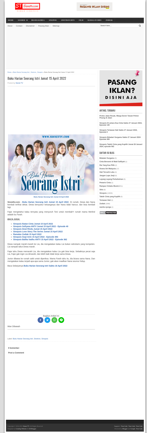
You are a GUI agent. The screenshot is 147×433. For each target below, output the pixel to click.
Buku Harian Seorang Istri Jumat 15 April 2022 (36, 78)
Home (10, 20)
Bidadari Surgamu (106, 158)
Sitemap (56, 26)
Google (132, 429)
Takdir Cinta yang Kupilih (109, 197)
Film (81, 20)
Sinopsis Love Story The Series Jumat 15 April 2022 (38, 231)
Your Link (124, 426)
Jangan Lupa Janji (107, 176)
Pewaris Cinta (105, 183)
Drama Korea (38, 20)
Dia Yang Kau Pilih (107, 165)
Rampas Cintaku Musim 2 (109, 186)
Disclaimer (30, 26)
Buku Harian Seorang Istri (21, 72)
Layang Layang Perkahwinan (111, 179)
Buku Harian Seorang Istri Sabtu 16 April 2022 (45, 266)
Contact (19, 26)
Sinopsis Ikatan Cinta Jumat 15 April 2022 (33, 224)
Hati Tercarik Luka (106, 172)
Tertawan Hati (105, 200)
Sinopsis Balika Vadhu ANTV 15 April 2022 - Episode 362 (40, 239)
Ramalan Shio (94, 20)
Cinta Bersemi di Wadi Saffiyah (112, 162)
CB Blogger (32, 429)
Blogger (124, 429)
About (9, 26)
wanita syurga (105, 207)
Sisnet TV (19, 83)
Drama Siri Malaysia (107, 169)
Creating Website (21, 429)
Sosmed (21, 20)
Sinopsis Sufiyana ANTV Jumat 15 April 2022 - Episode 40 (40, 226)
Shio (101, 190)
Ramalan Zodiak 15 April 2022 (27, 234)
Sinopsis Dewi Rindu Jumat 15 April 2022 (32, 229)
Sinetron (33, 72)
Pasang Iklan (43, 26)
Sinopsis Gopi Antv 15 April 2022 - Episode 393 (35, 237)
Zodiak (109, 20)
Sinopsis (53, 20)
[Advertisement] (75, 48)
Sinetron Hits (68, 20)
